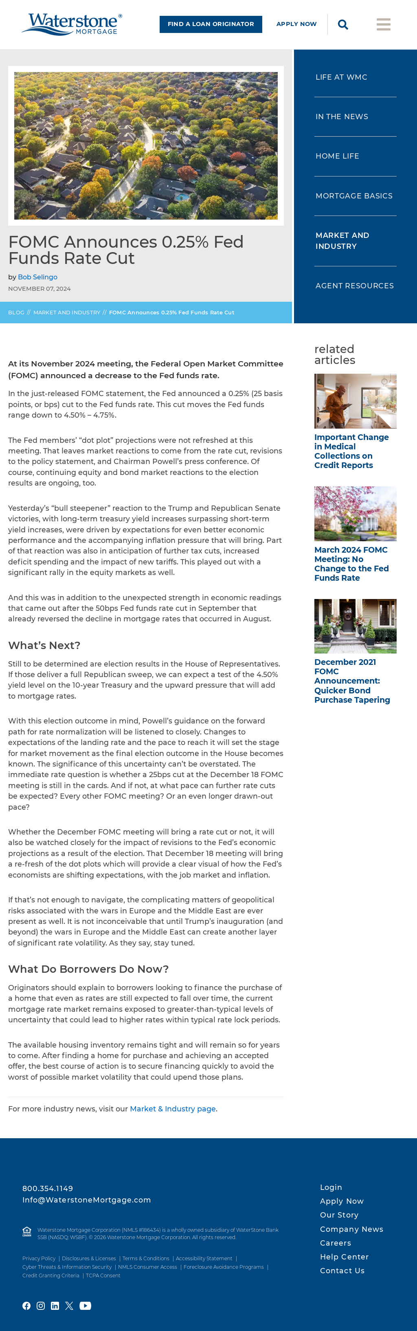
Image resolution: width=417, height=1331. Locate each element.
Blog (16, 316)
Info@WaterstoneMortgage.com (87, 1200)
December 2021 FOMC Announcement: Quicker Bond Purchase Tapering (352, 684)
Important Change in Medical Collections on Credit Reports (351, 454)
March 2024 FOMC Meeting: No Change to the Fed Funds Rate (351, 567)
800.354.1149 (47, 1188)
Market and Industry (67, 316)
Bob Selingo (37, 281)
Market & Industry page (173, 1112)
